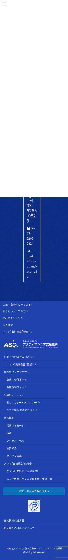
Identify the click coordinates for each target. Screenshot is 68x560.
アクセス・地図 (15, 440)
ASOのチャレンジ (13, 318)
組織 (9, 433)
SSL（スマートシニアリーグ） (24, 402)
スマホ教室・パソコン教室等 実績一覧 (29, 479)
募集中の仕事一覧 (17, 379)
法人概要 (8, 324)
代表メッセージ (15, 425)
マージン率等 (14, 456)
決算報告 (12, 448)
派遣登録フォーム (17, 387)
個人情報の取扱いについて (19, 528)
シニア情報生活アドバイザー (23, 410)
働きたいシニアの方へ (15, 311)
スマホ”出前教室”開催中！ (18, 331)
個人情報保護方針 (14, 520)
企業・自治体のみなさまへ (18, 304)
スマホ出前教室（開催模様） (23, 471)
